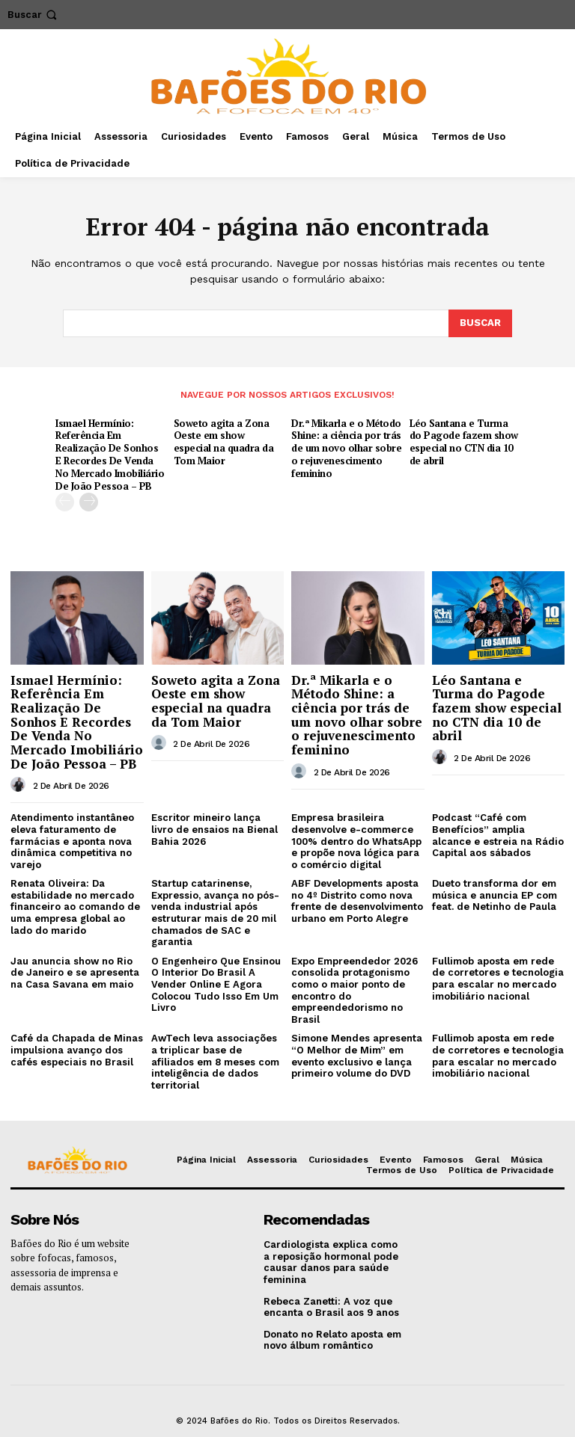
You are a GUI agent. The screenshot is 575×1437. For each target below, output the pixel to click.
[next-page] (88, 502)
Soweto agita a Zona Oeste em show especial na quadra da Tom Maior (224, 442)
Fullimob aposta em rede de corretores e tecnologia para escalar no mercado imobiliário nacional (498, 979)
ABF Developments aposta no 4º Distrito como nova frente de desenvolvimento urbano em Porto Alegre (357, 901)
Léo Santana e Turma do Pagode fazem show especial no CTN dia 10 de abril (464, 442)
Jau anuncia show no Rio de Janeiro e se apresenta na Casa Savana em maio (74, 973)
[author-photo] (20, 785)
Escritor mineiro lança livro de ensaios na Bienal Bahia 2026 (214, 829)
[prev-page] (64, 502)
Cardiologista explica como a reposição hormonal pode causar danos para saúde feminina (331, 1262)
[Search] (480, 323)
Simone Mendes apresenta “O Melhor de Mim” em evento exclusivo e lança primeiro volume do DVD (356, 1056)
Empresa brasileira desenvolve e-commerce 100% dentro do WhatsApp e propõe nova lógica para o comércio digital (356, 841)
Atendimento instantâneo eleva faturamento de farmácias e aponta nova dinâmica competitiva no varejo (72, 841)
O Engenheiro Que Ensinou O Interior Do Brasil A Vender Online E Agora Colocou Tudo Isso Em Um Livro (216, 984)
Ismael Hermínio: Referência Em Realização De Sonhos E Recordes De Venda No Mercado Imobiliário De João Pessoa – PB (109, 454)
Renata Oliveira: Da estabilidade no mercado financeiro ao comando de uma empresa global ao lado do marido (75, 906)
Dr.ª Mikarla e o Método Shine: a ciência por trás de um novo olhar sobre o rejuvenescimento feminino (346, 448)
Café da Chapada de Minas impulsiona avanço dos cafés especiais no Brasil (76, 1050)
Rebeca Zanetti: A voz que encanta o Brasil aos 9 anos (331, 1307)
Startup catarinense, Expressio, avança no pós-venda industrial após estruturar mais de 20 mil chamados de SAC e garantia (215, 912)
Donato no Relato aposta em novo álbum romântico (332, 1340)
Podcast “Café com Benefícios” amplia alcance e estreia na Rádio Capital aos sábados (498, 835)
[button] (33, 14)
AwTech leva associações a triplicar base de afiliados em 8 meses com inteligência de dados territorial (215, 1061)
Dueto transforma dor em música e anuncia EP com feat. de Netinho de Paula (494, 895)
